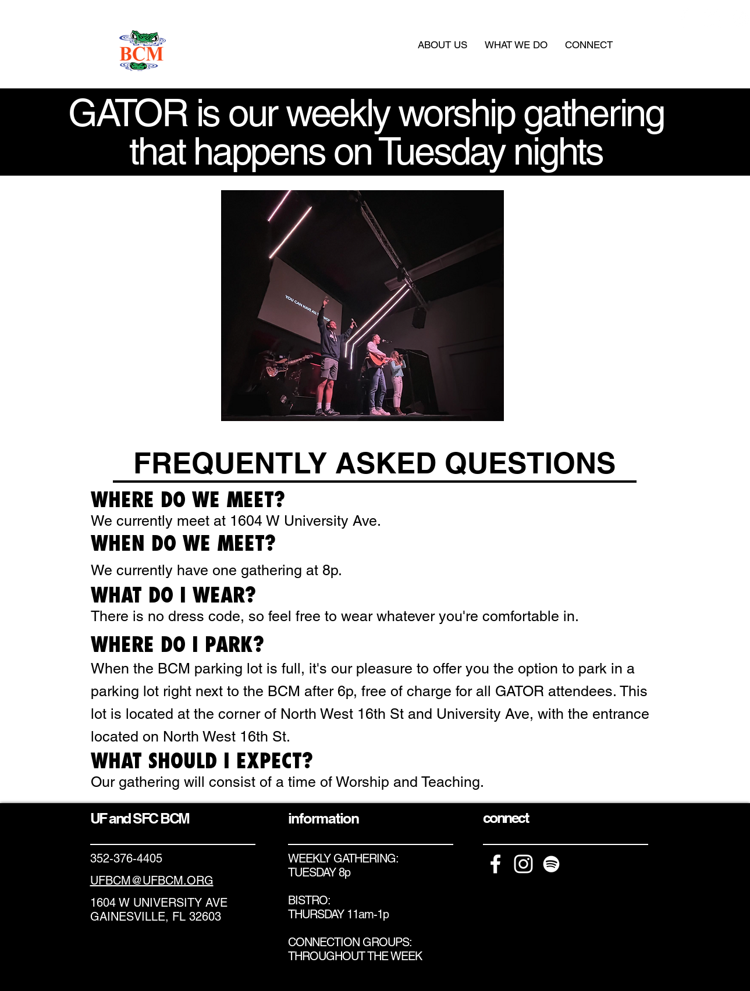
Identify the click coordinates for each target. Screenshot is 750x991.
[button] (442, 44)
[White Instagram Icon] (712, 18)
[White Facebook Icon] (684, 18)
